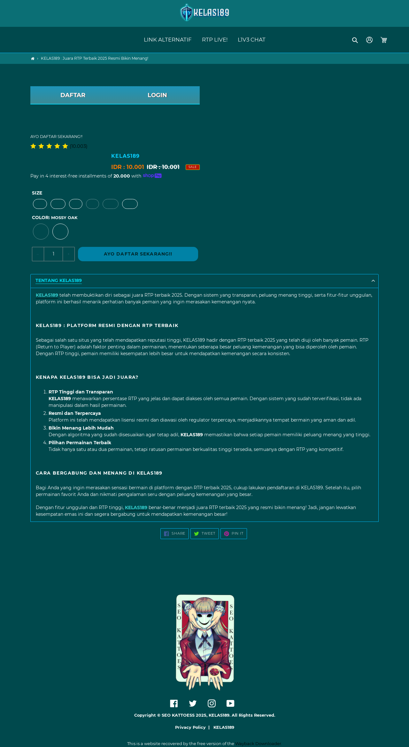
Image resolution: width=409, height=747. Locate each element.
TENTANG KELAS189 (58, 280)
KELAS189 (223, 727)
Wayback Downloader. (258, 743)
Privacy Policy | (193, 727)
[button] (355, 40)
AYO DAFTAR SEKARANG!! (138, 254)
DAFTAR (72, 95)
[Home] (33, 58)
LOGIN (157, 95)
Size (37, 193)
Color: (54, 217)
